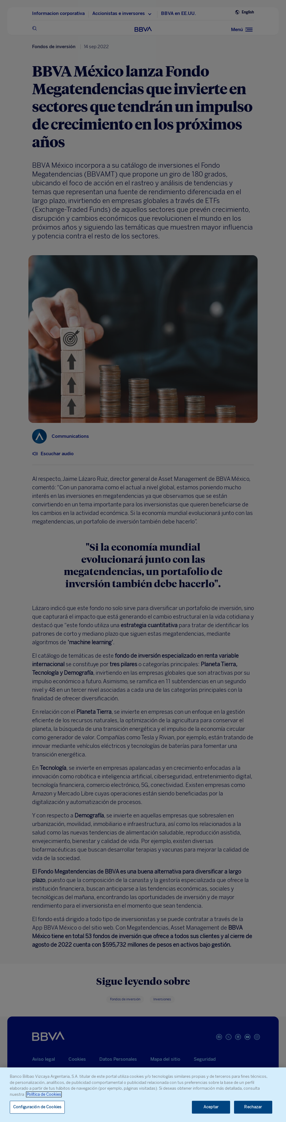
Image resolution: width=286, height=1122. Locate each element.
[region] (143, 1094)
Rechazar (253, 1107)
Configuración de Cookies (37, 1107)
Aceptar (211, 1107)
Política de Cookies (44, 1094)
